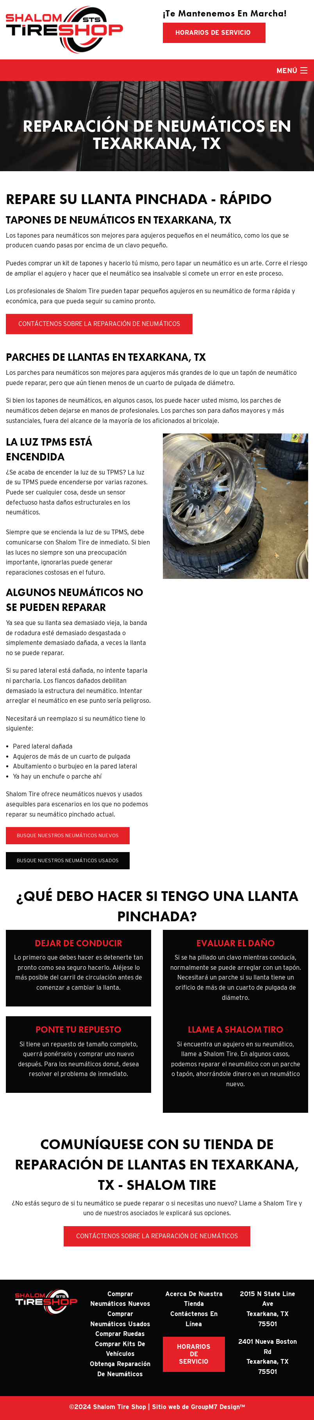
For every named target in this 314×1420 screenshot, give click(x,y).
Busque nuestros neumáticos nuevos (68, 835)
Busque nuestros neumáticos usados (68, 860)
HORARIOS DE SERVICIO (194, 1354)
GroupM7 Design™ (218, 1407)
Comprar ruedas (120, 1334)
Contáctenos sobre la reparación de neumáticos (99, 324)
